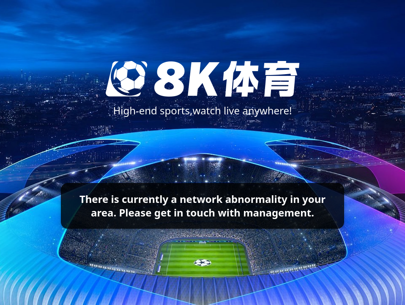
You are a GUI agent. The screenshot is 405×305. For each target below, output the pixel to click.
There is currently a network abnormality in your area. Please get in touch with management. (202, 205)
